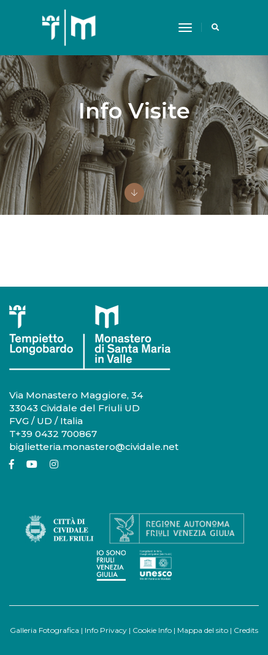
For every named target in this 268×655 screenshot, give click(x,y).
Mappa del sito (202, 630)
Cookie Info (152, 630)
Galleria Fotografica (44, 630)
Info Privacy (106, 630)
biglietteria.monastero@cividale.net (93, 446)
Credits (246, 630)
